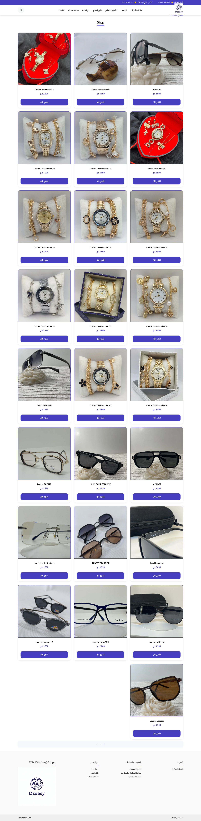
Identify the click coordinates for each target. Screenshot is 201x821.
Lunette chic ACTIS (100, 642)
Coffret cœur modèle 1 (44, 90)
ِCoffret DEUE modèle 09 (156, 405)
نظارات (61, 10)
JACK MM (157, 484)
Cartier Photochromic (100, 90)
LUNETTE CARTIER (100, 563)
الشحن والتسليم (111, 10)
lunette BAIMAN (44, 484)
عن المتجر (86, 10)
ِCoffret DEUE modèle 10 (100, 405)
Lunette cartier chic (157, 642)
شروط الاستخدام (135, 769)
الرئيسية (124, 10)
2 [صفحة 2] (101, 744)
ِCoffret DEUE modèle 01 (100, 169)
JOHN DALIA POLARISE (100, 484)
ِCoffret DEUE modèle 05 (44, 247)
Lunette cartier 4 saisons (44, 563)
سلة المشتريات (136, 10)
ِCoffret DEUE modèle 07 (100, 326)
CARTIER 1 (156, 90)
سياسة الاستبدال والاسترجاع (131, 773)
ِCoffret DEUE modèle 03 (156, 247)
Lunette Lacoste (157, 721)
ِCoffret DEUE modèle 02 (44, 169)
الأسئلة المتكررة (177, 769)
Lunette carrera (156, 563)
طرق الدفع (97, 10)
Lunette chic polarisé (44, 642)
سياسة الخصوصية (134, 776)
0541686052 (155, 2)
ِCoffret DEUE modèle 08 (44, 326)
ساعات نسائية (73, 10)
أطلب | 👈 (164, 2)
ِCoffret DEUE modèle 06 (156, 326)
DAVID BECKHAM (44, 405)
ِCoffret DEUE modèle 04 (100, 247)
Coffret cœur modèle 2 (157, 169)
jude (29, 817)
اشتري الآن (157, 102)
